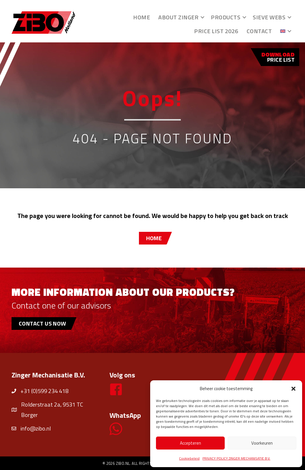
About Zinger (178, 17)
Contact (259, 31)
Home (141, 17)
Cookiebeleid (189, 458)
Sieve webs (269, 17)
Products (225, 17)
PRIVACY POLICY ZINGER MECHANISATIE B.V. (236, 458)
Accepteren (190, 443)
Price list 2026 (216, 31)
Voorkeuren (262, 443)
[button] (293, 389)
